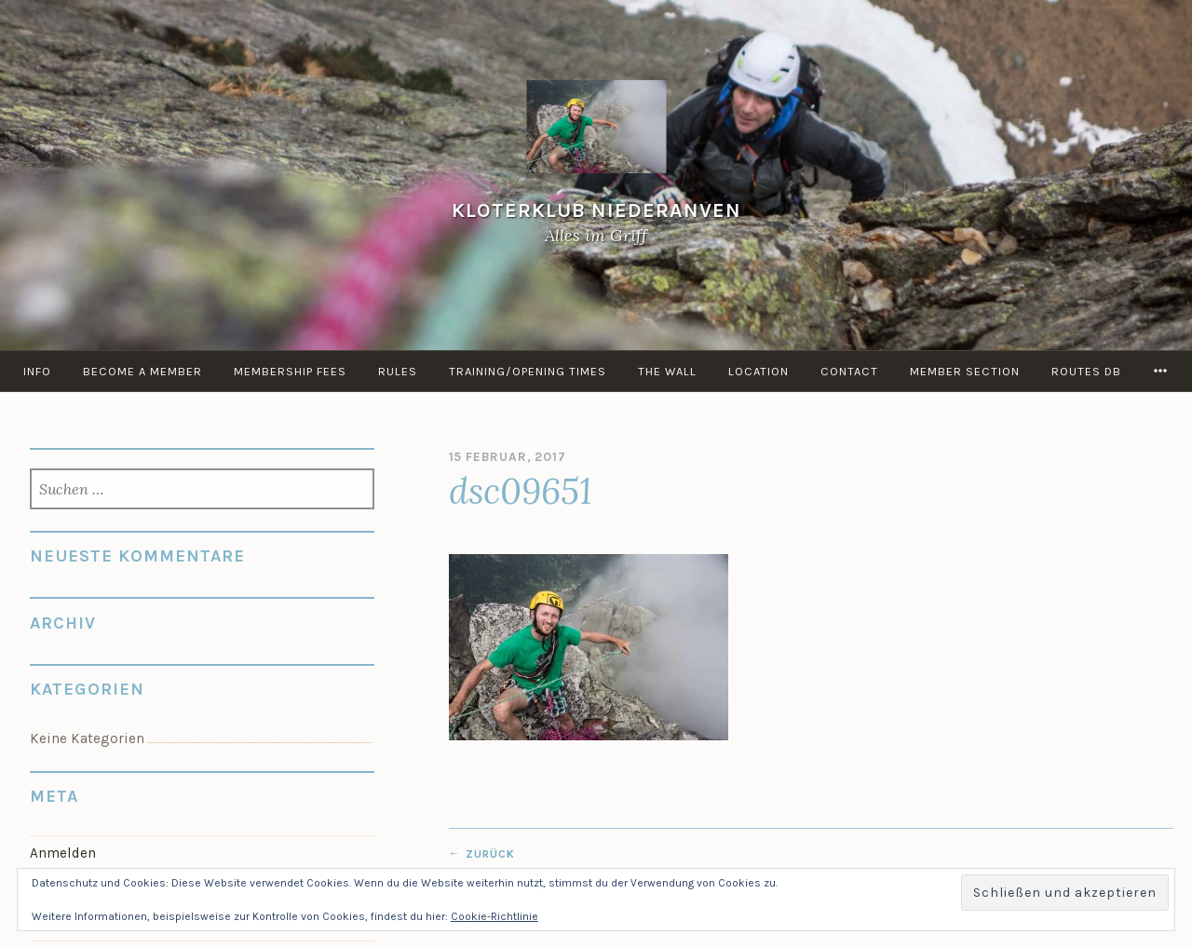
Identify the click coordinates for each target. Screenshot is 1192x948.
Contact (849, 371)
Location (758, 371)
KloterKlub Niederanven (596, 210)
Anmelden (63, 853)
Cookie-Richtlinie (494, 916)
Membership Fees (290, 371)
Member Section (965, 371)
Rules (397, 371)
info (37, 371)
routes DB (1086, 371)
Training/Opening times (527, 371)
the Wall (667, 371)
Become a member (142, 371)
